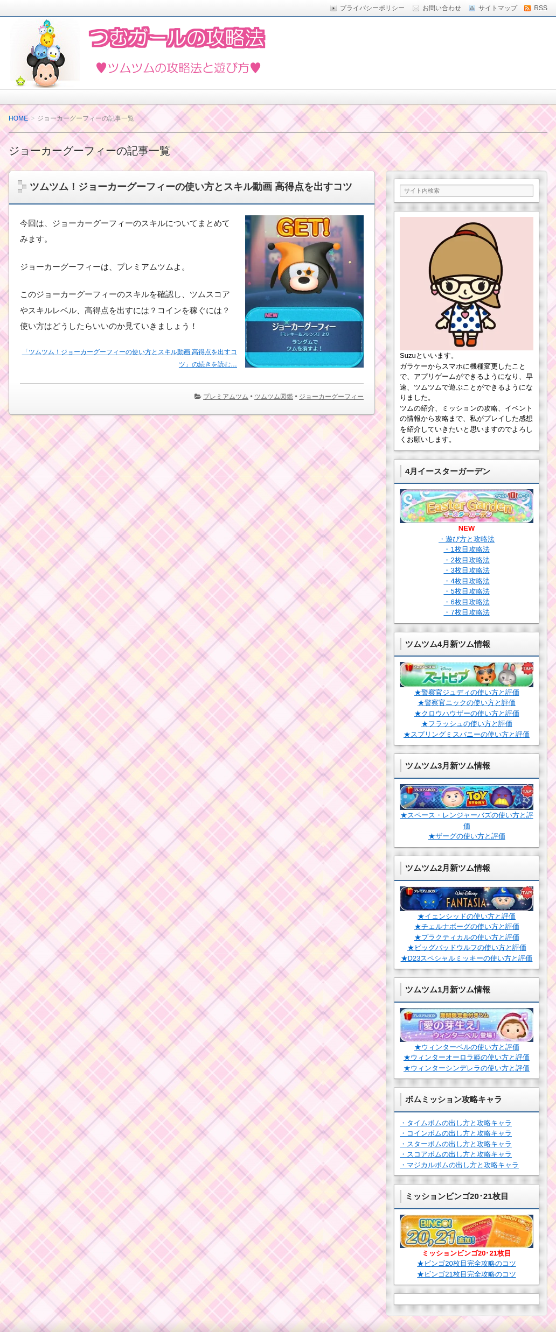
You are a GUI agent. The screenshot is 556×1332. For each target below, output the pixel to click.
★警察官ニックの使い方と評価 (467, 703)
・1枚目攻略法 (466, 549)
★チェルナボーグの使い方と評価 (466, 926)
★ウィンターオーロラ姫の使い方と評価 (467, 1057)
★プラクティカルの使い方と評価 (466, 937)
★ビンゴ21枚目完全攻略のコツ (466, 1274)
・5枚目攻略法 (466, 591)
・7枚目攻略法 (466, 612)
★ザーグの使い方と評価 (466, 836)
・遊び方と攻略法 (467, 539)
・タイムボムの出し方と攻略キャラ (456, 1123)
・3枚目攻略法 (466, 570)
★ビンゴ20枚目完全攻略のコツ (466, 1263)
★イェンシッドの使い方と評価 (467, 916)
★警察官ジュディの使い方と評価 (466, 692)
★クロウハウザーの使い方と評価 (466, 713)
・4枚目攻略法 (466, 581)
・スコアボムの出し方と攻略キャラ (456, 1154)
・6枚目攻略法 (466, 602)
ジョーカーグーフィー (331, 396)
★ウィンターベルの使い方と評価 (466, 1047)
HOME (18, 118)
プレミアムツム (225, 396)
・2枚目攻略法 (466, 560)
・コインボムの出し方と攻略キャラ (456, 1133)
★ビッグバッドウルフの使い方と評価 (466, 947)
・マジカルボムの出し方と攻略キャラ (459, 1165)
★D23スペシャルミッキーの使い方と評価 (467, 958)
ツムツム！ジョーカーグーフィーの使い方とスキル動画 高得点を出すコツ (191, 186)
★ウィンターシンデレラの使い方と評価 (467, 1068)
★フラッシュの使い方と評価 (466, 724)
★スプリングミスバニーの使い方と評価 (467, 734)
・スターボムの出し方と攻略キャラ (456, 1144)
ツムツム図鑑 (273, 396)
